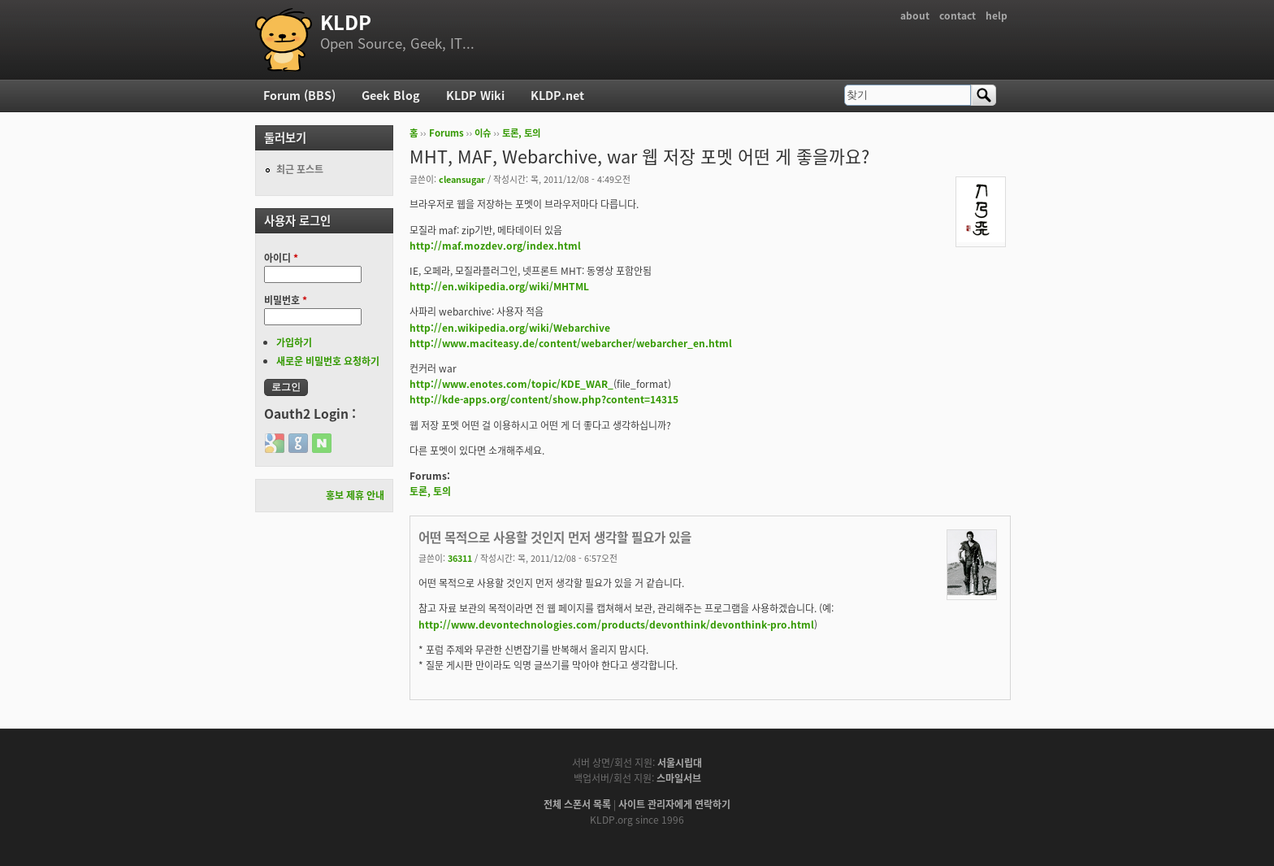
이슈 (482, 133)
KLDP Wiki (475, 95)
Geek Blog (391, 95)
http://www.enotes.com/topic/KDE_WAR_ (511, 383)
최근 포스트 (299, 169)
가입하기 (294, 342)
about (915, 15)
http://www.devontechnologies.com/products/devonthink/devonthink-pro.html (616, 624)
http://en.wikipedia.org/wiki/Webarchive (510, 327)
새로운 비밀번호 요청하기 (327, 361)
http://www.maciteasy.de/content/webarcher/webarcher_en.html (571, 343)
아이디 (281, 257)
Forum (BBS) (299, 95)
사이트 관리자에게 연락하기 (674, 804)
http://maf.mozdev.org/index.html (495, 245)
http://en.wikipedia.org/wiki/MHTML (499, 286)
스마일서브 (678, 778)
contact (957, 15)
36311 (460, 557)
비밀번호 (285, 300)
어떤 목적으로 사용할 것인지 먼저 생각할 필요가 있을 (554, 537)
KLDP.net (557, 95)
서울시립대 (679, 762)
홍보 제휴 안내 (355, 495)
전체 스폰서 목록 (577, 804)
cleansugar (462, 178)
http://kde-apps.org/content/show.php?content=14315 (544, 399)
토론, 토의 (521, 133)
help (997, 15)
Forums (446, 133)
